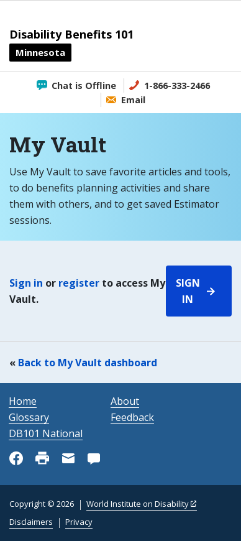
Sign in (26, 283)
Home (23, 401)
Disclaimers (31, 521)
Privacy (79, 521)
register (78, 283)
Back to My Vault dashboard (87, 362)
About (125, 401)
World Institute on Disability (137, 503)
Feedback (132, 417)
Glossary (29, 417)
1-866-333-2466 (177, 85)
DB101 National (46, 433)
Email (133, 100)
